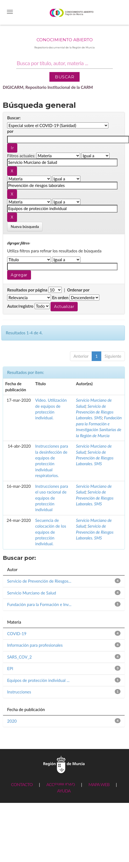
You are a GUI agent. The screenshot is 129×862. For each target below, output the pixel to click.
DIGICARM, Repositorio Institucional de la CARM (48, 87)
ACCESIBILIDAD (60, 784)
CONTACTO (22, 784)
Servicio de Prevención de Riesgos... (39, 581)
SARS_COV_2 (19, 656)
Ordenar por (78, 289)
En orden (60, 297)
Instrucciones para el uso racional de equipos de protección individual (51, 498)
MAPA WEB (99, 784)
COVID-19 (16, 633)
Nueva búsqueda (25, 226)
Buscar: (14, 117)
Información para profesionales (35, 645)
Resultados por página (27, 289)
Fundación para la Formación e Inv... (39, 604)
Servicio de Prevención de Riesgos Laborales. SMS (95, 412)
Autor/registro (20, 306)
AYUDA (64, 790)
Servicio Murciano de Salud (31, 592)
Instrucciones (19, 691)
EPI (10, 668)
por (10, 131)
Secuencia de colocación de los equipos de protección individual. (50, 532)
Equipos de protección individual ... (38, 680)
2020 (12, 720)
